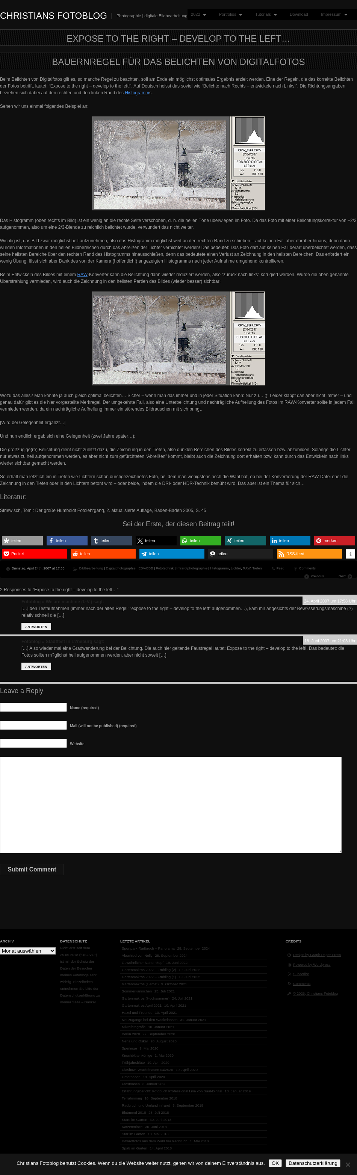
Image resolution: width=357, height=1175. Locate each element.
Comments (307, 568)
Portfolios (229, 14)
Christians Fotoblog (53, 16)
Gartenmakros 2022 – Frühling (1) (149, 977)
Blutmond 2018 (134, 1112)
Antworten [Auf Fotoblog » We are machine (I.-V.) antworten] (36, 627)
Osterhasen (131, 1077)
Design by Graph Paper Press (317, 955)
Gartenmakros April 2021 (142, 1005)
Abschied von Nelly (137, 955)
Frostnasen (131, 1084)
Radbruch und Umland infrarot (146, 1105)
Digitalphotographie (121, 568)
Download (299, 14)
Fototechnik (165, 568)
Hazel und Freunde (137, 1012)
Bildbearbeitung (91, 568)
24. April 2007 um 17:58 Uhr (329, 601)
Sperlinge (129, 1048)
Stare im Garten (134, 1120)
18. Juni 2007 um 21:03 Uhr (329, 641)
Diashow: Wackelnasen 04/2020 (147, 1070)
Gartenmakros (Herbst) (140, 984)
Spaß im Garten (134, 1148)
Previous (317, 576)
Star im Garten (133, 1134)
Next (342, 576)
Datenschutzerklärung (77, 995)
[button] (22, 540)
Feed (280, 568)
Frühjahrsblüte (133, 1062)
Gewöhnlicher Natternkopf (142, 963)
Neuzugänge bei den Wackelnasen (149, 1020)
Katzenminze (132, 1127)
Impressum (333, 14)
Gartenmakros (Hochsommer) (145, 998)
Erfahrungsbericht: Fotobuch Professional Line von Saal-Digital (172, 1091)
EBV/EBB (145, 568)
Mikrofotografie (133, 1027)
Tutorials (264, 14)
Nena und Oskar (135, 1041)
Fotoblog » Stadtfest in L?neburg (56, 641)
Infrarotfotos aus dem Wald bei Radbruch (155, 1141)
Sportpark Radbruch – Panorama (148, 948)
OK (275, 1163)
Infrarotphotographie (192, 568)
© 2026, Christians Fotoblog (315, 993)
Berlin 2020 (131, 1034)
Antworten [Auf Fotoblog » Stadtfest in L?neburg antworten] (36, 667)
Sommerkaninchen (137, 991)
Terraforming (132, 1098)
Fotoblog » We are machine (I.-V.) (56, 601)
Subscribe (301, 974)
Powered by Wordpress (312, 964)
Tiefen (257, 568)
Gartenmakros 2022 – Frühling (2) (149, 970)
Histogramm (137, 92)
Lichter (236, 568)
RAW (82, 274)
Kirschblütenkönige (137, 1055)
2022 (197, 14)
